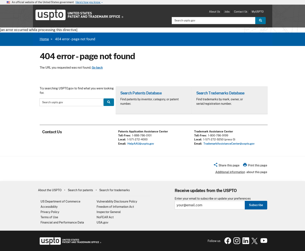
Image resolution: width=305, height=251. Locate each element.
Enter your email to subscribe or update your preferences (213, 198)
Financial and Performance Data (62, 222)
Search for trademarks (114, 190)
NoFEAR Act (105, 217)
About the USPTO (50, 190)
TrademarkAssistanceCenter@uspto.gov (229, 143)
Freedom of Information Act (115, 206)
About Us (214, 11)
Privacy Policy (50, 212)
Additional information (230, 172)
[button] (226, 166)
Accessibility (49, 206)
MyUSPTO (258, 11)
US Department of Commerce (60, 201)
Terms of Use (49, 217)
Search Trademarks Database (220, 93)
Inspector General (109, 212)
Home (44, 39)
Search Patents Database (141, 93)
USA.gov (102, 222)
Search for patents (80, 190)
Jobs (227, 11)
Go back (97, 67)
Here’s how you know (89, 2)
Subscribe (256, 205)
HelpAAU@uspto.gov (140, 143)
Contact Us (240, 11)
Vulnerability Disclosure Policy (117, 201)
